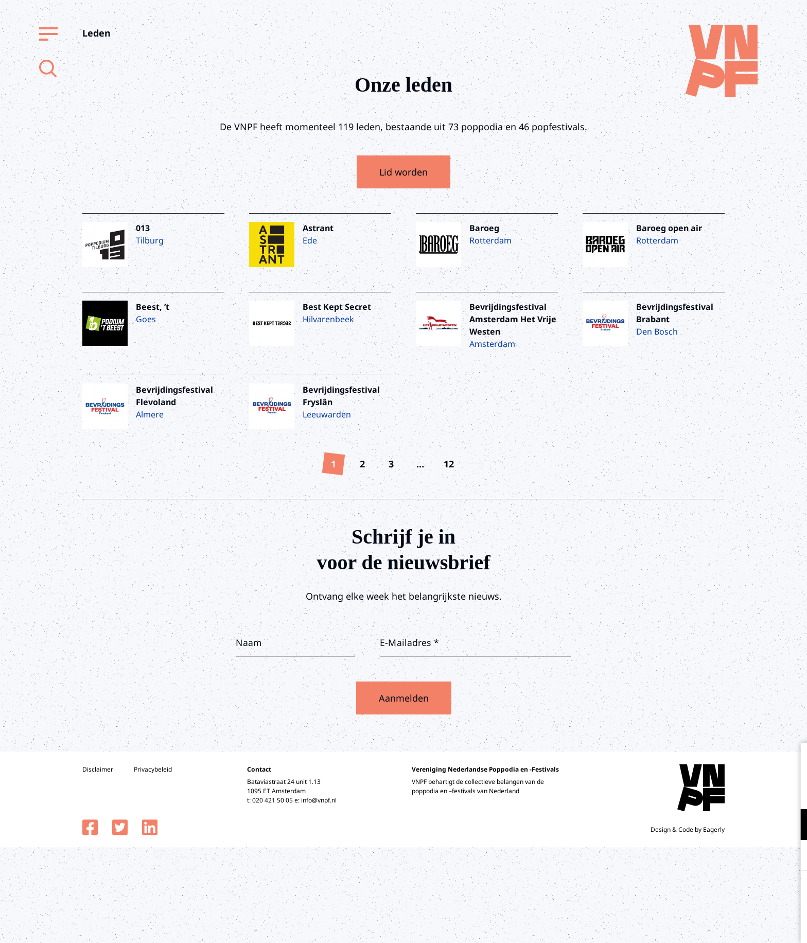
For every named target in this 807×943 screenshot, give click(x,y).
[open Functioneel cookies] (790, 825)
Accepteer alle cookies (719, 894)
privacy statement (756, 791)
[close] (791, 761)
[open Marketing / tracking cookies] (790, 856)
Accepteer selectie (719, 924)
